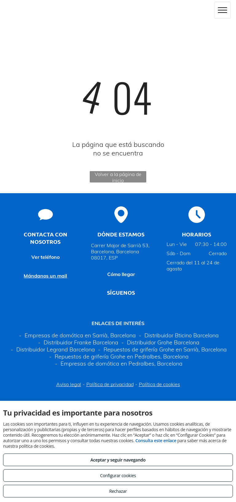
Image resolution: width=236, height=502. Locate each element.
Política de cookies (159, 384)
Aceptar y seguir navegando (117, 460)
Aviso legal (68, 384)
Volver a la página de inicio (118, 176)
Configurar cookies (118, 475)
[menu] (222, 10)
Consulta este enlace (155, 440)
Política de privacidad (110, 384)
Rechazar (118, 491)
